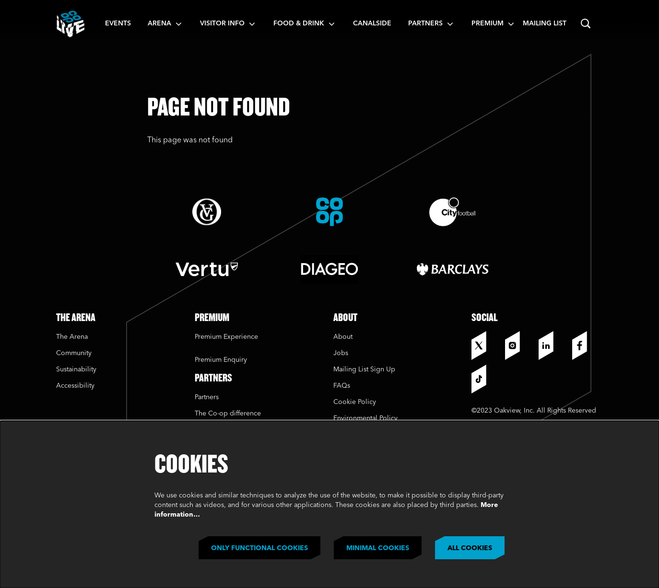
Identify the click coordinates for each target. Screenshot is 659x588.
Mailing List (544, 23)
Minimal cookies (377, 548)
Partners (207, 397)
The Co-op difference (228, 413)
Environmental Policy (365, 418)
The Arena (72, 337)
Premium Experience (226, 337)
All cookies (469, 548)
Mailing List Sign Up (364, 369)
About (343, 337)
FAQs (341, 385)
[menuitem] (118, 24)
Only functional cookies (259, 548)
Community (74, 353)
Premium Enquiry (221, 360)
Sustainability (77, 369)
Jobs (340, 353)
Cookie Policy (354, 402)
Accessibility (75, 385)
